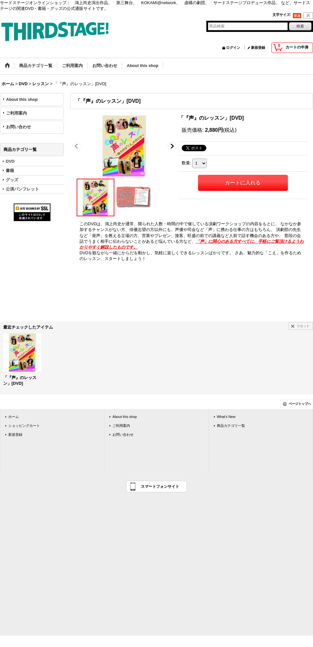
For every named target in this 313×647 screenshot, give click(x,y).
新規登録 (258, 47)
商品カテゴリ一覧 (231, 426)
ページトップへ (300, 403)
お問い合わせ (18, 126)
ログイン (233, 47)
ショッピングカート (24, 426)
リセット (303, 326)
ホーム (13, 417)
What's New (226, 417)
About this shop (22, 99)
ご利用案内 (16, 113)
